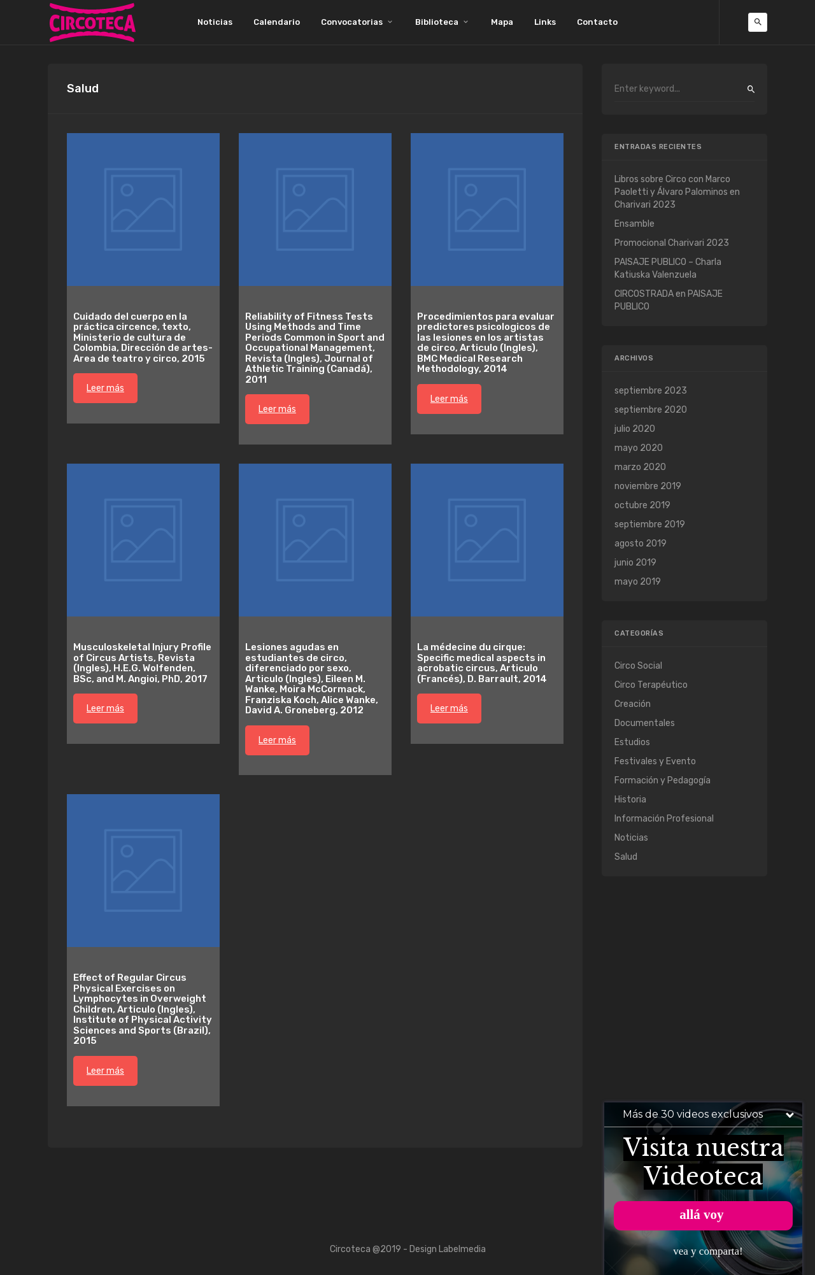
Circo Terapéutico (651, 685)
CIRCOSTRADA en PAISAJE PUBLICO (668, 300)
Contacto (597, 22)
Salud (625, 856)
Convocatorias (352, 22)
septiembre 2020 (650, 409)
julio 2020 (634, 429)
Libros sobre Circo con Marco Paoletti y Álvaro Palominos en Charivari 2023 (677, 192)
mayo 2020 (638, 448)
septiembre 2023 (650, 390)
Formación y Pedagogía (662, 780)
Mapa (502, 22)
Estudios (632, 742)
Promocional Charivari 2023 (671, 243)
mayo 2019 (637, 581)
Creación (632, 704)
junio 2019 (635, 562)
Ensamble (634, 223)
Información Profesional (664, 818)
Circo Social (638, 665)
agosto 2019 (640, 543)
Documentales (644, 723)
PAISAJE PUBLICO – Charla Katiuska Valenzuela (667, 268)
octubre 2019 (642, 505)
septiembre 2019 (649, 524)
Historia (630, 799)
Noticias (214, 22)
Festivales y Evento (655, 761)
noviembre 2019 (647, 486)
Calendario (276, 22)
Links (545, 22)
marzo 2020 (640, 467)
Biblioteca (436, 22)
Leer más (105, 388)
